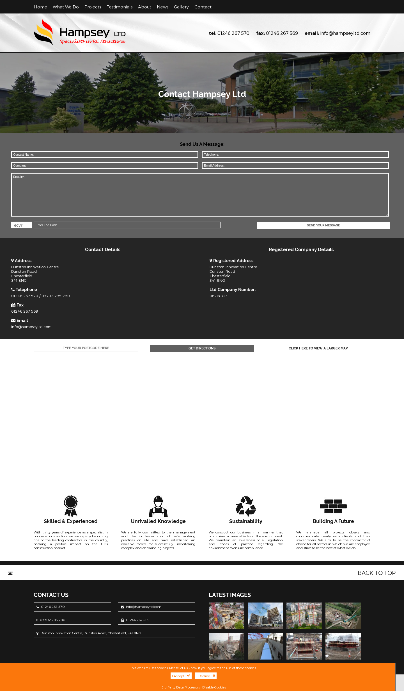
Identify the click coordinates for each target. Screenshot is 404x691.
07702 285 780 (56, 296)
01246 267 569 (282, 33)
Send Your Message (323, 225)
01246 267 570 (233, 33)
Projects (92, 6)
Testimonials (119, 6)
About (144, 6)
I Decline (206, 676)
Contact (203, 6)
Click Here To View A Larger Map (318, 348)
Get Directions (202, 348)
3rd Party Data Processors (181, 687)
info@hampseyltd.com (345, 33)
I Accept (181, 676)
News (162, 6)
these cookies (246, 668)
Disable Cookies (214, 687)
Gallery (181, 6)
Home (40, 6)
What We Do (66, 6)
